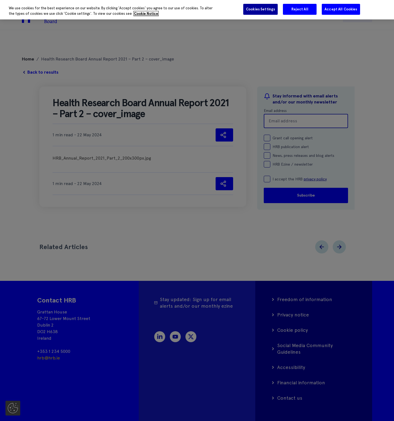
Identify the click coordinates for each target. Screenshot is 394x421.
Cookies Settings (260, 9)
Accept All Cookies (341, 9)
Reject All (299, 9)
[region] (197, 9)
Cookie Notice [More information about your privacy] (146, 13)
